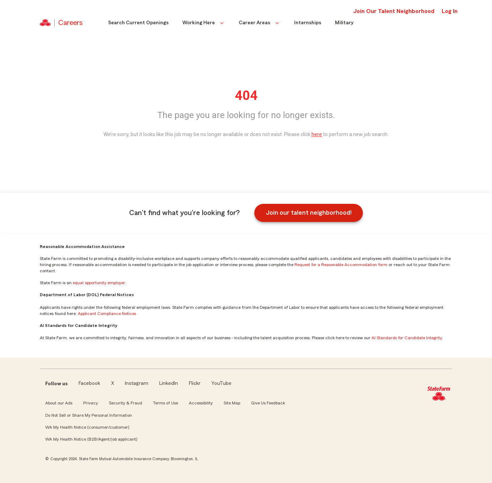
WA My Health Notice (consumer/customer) (87, 427)
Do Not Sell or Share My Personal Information (88, 415)
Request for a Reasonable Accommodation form (340, 264)
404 (246, 95)
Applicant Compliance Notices (107, 313)
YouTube (221, 383)
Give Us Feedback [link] (268, 403)
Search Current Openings (138, 22)
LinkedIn (168, 383)
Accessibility (201, 403)
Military (344, 22)
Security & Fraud (125, 403)
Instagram (136, 383)
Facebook (89, 383)
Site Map (232, 403)
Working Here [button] (203, 22)
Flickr (194, 383)
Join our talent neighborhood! (309, 212)
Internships (307, 22)
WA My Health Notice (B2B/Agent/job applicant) (91, 439)
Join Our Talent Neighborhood (393, 11)
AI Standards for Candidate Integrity (407, 338)
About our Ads (58, 403)
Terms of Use (165, 403)
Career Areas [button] (259, 22)
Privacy (90, 403)
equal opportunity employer (99, 283)
